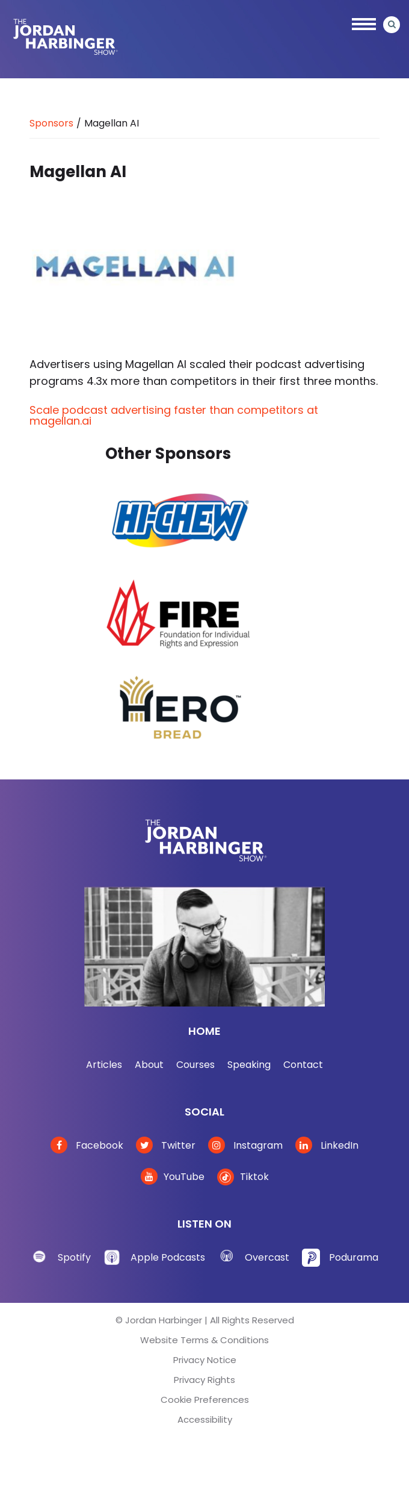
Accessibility (204, 1419)
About (149, 1065)
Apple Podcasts (168, 1257)
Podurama (353, 1257)
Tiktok (243, 1177)
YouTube (172, 1177)
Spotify (74, 1257)
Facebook (87, 1145)
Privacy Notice (204, 1359)
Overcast (267, 1257)
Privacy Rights (204, 1379)
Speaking (249, 1065)
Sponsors (51, 123)
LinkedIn (326, 1145)
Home (204, 1030)
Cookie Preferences (205, 1399)
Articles (104, 1065)
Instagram (245, 1145)
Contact (303, 1065)
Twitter (165, 1145)
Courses (195, 1065)
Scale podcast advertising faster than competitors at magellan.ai (173, 415)
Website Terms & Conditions (204, 1340)
